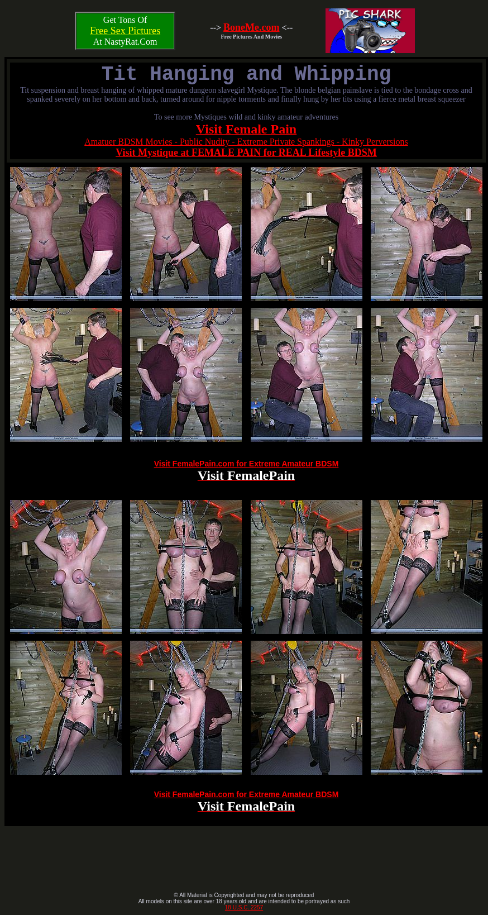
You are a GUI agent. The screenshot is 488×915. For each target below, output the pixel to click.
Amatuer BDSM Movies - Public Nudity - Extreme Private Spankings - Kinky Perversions (246, 142)
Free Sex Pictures (125, 30)
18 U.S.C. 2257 (244, 907)
